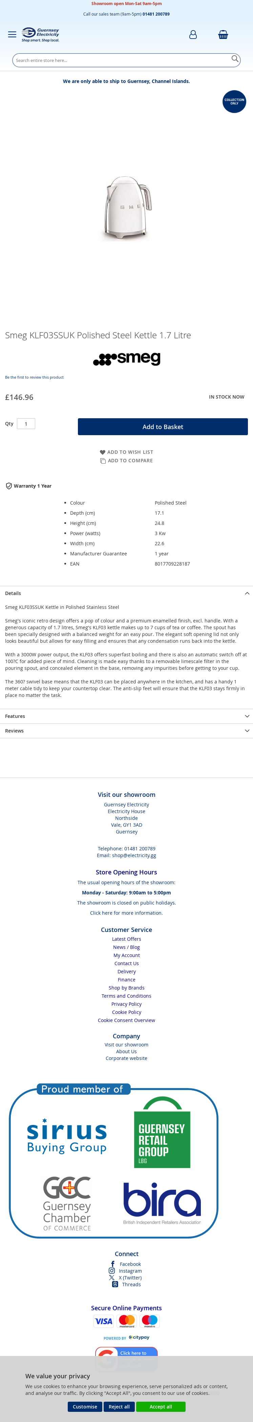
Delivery (127, 971)
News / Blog (126, 947)
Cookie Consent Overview (126, 1020)
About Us (126, 1051)
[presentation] (126, 593)
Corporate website (126, 1058)
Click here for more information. (126, 913)
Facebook (130, 1264)
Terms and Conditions (126, 996)
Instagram (130, 1271)
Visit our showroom (126, 1044)
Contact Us (126, 963)
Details (13, 593)
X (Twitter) (130, 1277)
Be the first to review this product (34, 377)
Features (15, 716)
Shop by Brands (127, 987)
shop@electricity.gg (134, 855)
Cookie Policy (126, 1012)
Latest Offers (126, 939)
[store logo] (40, 34)
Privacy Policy (126, 1004)
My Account (126, 955)
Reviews (14, 730)
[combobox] (126, 60)
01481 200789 (139, 848)
